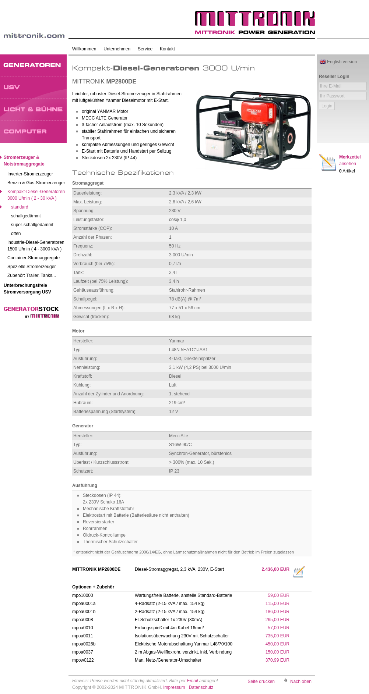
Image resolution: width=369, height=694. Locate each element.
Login (326, 105)
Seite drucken (261, 681)
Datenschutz (201, 687)
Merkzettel (350, 160)
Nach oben (301, 681)
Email (192, 680)
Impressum (174, 687)
